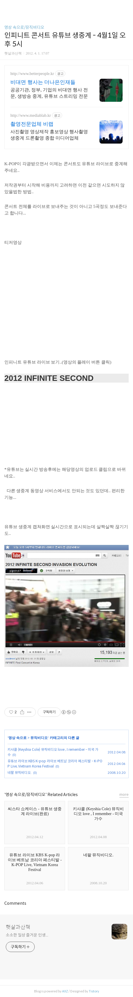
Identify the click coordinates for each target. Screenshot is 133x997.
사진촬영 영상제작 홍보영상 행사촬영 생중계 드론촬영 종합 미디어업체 (49, 134)
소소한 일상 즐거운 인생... (27, 935)
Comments (15, 903)
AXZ (65, 991)
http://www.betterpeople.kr (32, 74)
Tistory (94, 991)
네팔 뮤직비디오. (20, 772)
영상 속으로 (17, 738)
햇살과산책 (18, 927)
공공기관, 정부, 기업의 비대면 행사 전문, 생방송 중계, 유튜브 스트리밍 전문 (49, 93)
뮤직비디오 (39, 738)
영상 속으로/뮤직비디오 (24, 27)
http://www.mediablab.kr (30, 115)
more (124, 794)
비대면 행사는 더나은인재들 (42, 82)
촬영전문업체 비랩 (31, 124)
